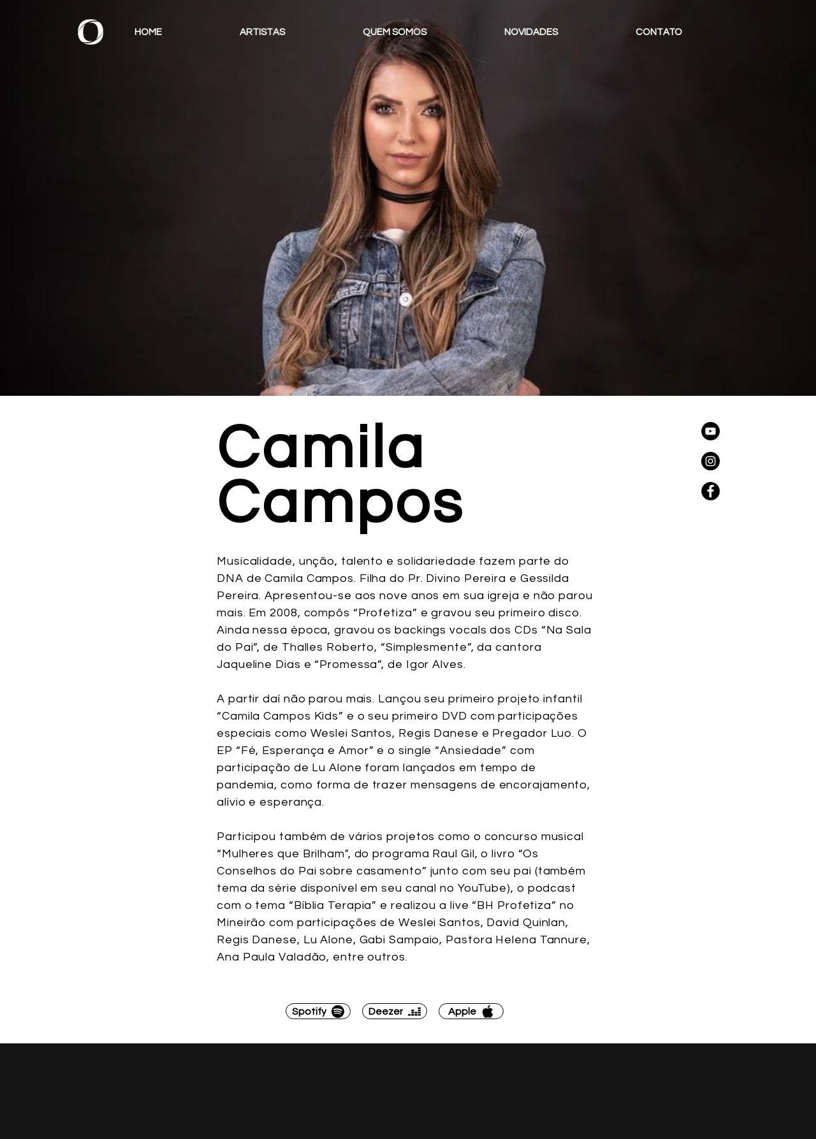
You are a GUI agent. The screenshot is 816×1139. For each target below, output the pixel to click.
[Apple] (471, 1011)
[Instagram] (710, 461)
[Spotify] (318, 1011)
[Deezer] (394, 1011)
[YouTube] (710, 431)
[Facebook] (710, 491)
